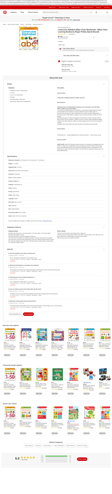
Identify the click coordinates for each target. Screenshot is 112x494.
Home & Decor (52, 0)
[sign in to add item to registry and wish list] (106, 61)
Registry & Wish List (88, 7)
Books (22, 24)
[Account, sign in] (99, 12)
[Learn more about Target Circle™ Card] (83, 65)
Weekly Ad (61, 4)
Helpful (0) (28, 259)
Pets (90, 2)
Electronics (46, 2)
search (91, 12)
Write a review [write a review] (82, 459)
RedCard (95, 4)
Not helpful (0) (34, 259)
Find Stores (108, 4)
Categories (14, 12)
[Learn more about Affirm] (83, 70)
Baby (96, 0)
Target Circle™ (52, 7)
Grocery (81, 0)
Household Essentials (89, 0)
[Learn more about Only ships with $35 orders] (83, 55)
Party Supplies (74, 2)
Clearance (20, 4)
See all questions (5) (15, 314)
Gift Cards (86, 2)
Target (4, 24)
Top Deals (45, 4)
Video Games (53, 2)
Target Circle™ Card (64, 7)
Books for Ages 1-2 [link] (48, 445)
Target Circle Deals (53, 4)
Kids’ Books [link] (38, 445)
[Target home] (5, 12)
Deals (15, 4)
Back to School (22, 0)
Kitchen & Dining (60, 0)
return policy (64, 237)
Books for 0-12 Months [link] (82, 445)
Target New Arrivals (5, 0)
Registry (91, 4)
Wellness (19, 2)
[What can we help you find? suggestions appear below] (67, 12)
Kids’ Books (28, 24)
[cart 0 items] (107, 12)
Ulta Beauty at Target (97, 2)
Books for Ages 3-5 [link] (29, 445)
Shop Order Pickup (69, 4)
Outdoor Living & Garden (72, 0)
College (29, 0)
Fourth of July (14, 0)
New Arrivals (26, 4)
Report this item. (47, 221)
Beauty (100, 0)
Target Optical (10, 4)
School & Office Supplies (28, 2)
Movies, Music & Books (63, 2)
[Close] (109, 17)
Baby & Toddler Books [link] (59, 445)
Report (39, 259)
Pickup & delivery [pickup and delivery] (33, 12)
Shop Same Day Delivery (82, 4)
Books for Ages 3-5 (37, 24)
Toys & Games (39, 2)
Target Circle (101, 4)
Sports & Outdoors (8, 2)
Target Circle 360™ (76, 7)
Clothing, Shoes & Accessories (39, 0)
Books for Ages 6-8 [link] (71, 445)
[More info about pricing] (93, 37)
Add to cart (62, 44)
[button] (87, 383)
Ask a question (28, 314)
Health (14, 2)
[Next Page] (109, 342)
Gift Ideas (80, 2)
